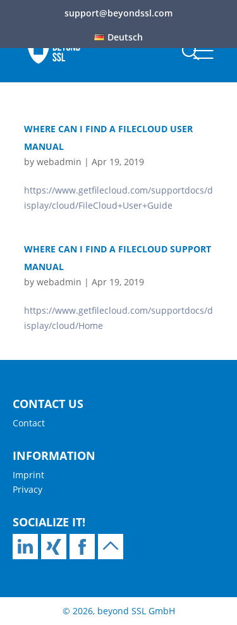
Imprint (28, 475)
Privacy (27, 489)
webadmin (59, 162)
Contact (29, 423)
